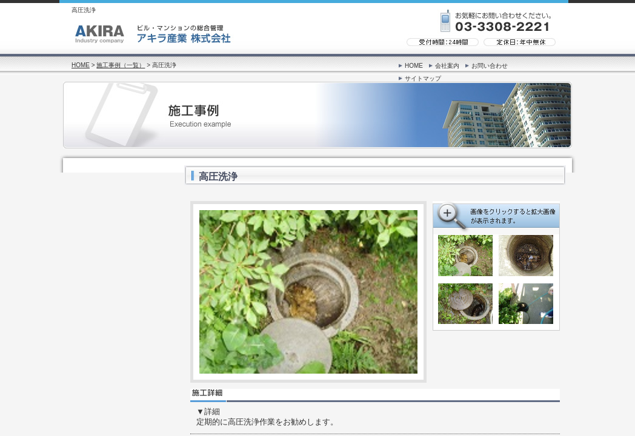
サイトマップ (423, 78)
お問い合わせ (489, 65)
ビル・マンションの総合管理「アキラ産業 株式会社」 (153, 35)
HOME (80, 65)
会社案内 (447, 65)
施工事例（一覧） (120, 65)
